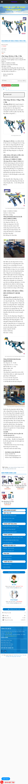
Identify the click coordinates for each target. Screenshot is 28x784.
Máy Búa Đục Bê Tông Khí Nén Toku (13, 537)
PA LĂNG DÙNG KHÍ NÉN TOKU (11, 540)
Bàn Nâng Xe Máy (10, 510)
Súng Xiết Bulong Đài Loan (11, 526)
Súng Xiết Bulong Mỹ (9, 529)
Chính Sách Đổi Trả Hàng (7, 644)
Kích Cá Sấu (7, 567)
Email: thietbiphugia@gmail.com (14, 587)
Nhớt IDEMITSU (8, 559)
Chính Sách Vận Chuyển (6, 645)
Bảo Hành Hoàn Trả (5, 642)
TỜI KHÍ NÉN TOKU (8, 542)
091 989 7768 (9, 633)
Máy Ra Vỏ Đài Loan (9, 518)
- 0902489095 (19, 601)
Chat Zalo (6, 778)
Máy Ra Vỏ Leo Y (8, 521)
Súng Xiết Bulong (10, 524)
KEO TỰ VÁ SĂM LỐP (9, 550)
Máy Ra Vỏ (7, 513)
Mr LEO (14, 584)
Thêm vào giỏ (6, 85)
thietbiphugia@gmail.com (11, 636)
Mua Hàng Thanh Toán (6, 640)
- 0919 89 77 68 (19, 586)
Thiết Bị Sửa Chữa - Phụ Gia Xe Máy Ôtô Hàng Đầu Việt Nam (16, 655)
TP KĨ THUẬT (14, 600)
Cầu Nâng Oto (7, 564)
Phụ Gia (6, 553)
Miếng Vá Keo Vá (10, 545)
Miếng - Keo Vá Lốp (9, 548)
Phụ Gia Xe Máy (8, 556)
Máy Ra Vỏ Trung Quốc (10, 515)
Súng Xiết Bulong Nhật (10, 532)
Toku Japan (8, 534)
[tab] (4, 89)
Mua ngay (15, 85)
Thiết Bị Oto (8, 561)
